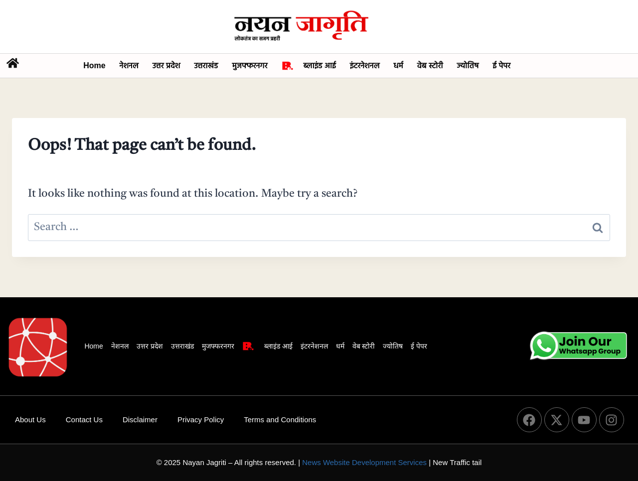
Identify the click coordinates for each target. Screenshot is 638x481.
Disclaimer (140, 419)
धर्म (398, 65)
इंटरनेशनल (365, 65)
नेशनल (129, 65)
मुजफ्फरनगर (249, 65)
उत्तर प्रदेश (166, 65)
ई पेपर (501, 65)
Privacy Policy (200, 419)
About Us (30, 419)
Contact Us (84, 419)
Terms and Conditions (280, 419)
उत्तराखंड (206, 65)
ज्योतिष (468, 65)
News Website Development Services (364, 462)
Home (94, 65)
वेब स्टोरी (430, 65)
